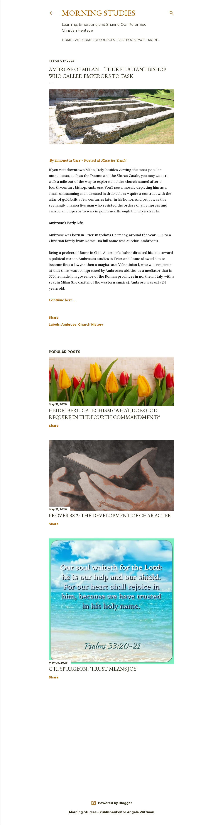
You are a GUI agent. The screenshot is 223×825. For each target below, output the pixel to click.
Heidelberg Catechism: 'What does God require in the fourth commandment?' (104, 413)
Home (67, 40)
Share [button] (54, 317)
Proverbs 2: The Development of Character (110, 515)
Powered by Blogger (111, 803)
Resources (105, 40)
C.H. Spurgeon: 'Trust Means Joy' (93, 668)
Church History (90, 324)
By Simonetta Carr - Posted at (87, 160)
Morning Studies (98, 13)
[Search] (171, 12)
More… (154, 40)
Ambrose (68, 324)
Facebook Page (131, 40)
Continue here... (62, 300)
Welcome (83, 40)
